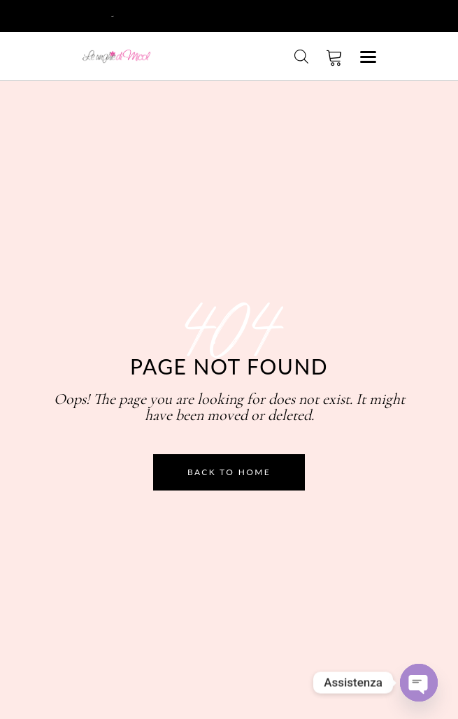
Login (96, 15)
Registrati (139, 15)
